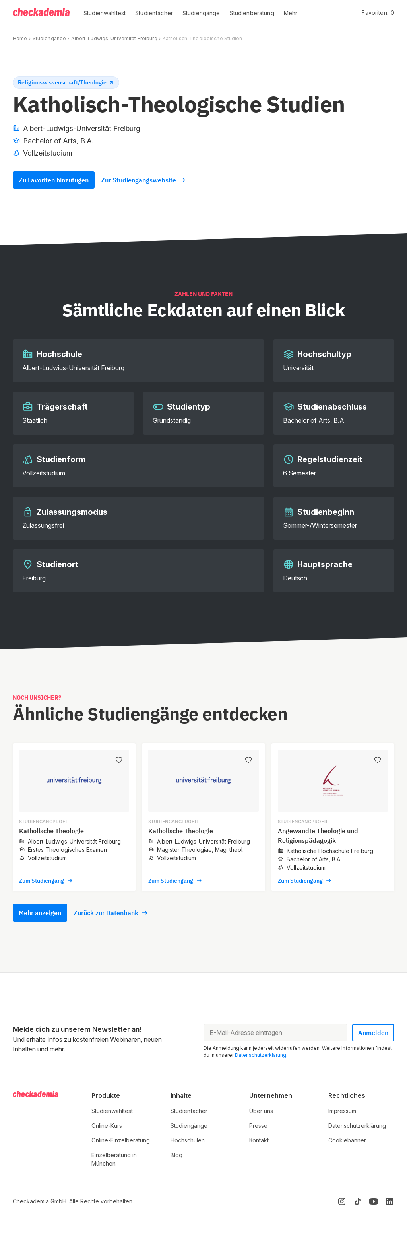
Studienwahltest (112, 1110)
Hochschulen (188, 1140)
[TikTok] (357, 1201)
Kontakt (259, 1140)
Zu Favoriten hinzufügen (54, 180)
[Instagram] (342, 1201)
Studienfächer (189, 1110)
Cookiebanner (347, 1140)
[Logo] (42, 12)
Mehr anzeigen (40, 913)
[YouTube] (373, 1201)
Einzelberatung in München (114, 1159)
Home (20, 38)
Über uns (261, 1110)
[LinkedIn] (389, 1201)
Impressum (342, 1110)
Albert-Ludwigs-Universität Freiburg (114, 38)
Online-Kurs (106, 1125)
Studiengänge (49, 38)
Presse (258, 1125)
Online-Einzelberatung (120, 1140)
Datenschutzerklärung (260, 1055)
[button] (104, 12)
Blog (176, 1155)
